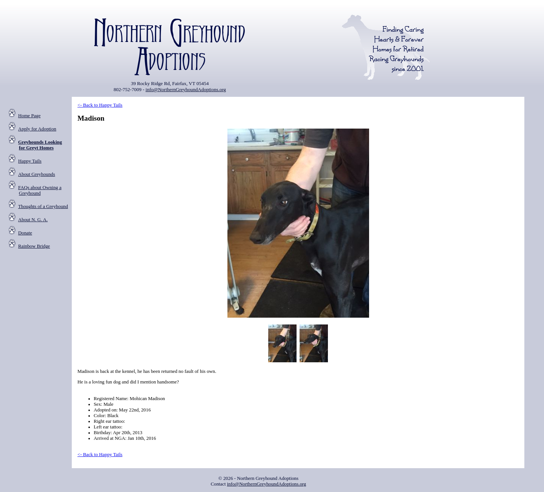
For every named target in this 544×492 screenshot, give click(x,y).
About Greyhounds (36, 174)
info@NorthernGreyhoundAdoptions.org (185, 89)
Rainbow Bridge (34, 246)
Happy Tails (30, 161)
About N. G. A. (33, 219)
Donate (25, 233)
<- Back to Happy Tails (99, 105)
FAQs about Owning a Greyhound (40, 190)
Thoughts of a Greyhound (43, 206)
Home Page (29, 115)
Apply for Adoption (37, 129)
